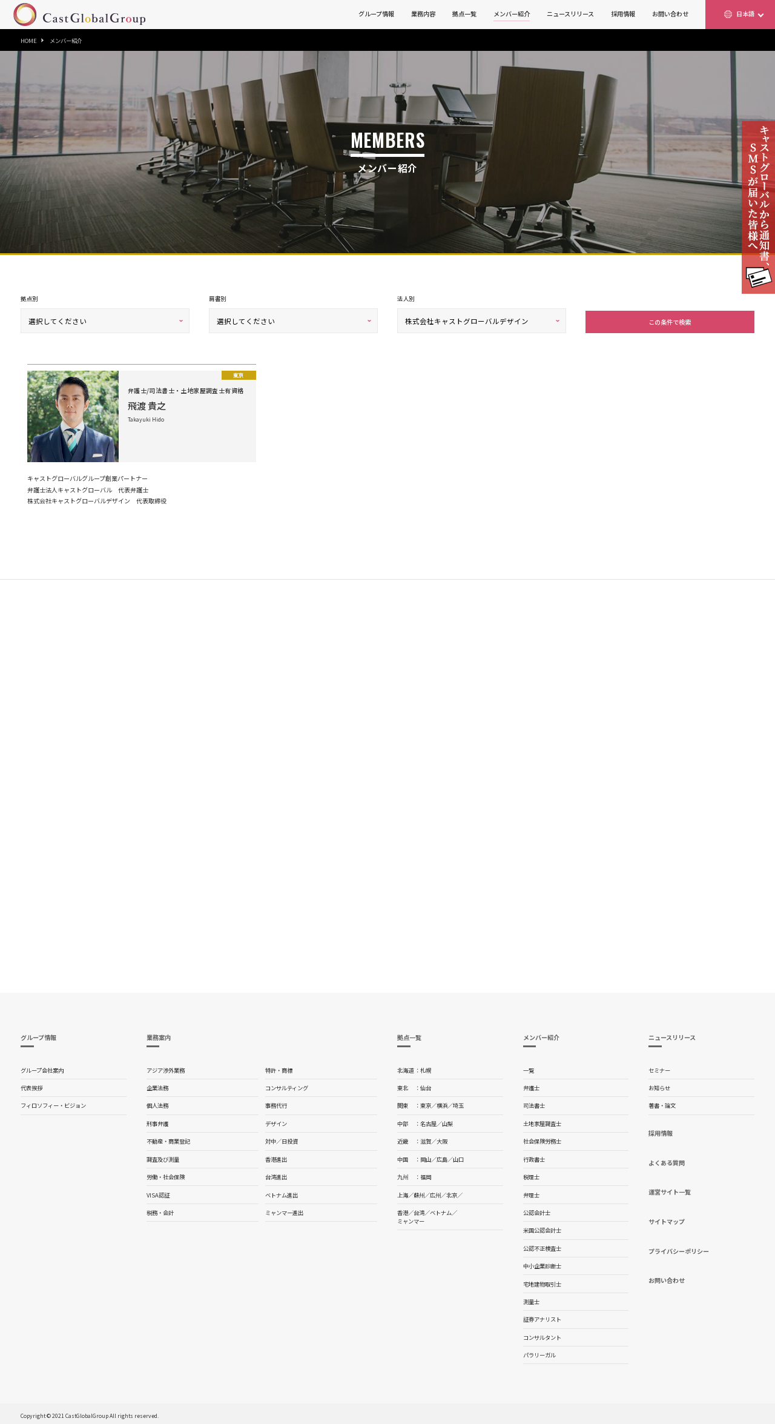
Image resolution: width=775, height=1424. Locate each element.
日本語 (745, 13)
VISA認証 (158, 1192)
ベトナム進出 (281, 1192)
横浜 (442, 1103)
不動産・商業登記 (168, 1138)
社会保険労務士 (542, 1138)
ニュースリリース (570, 13)
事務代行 (276, 1103)
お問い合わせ (670, 13)
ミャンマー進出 (284, 1210)
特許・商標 (278, 1068)
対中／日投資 (281, 1138)
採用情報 (623, 13)
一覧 (528, 1068)
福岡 (425, 1174)
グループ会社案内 (42, 1068)
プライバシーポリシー (678, 1248)
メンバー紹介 (511, 13)
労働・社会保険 (166, 1174)
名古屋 (428, 1121)
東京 (425, 1103)
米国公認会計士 (542, 1228)
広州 (435, 1192)
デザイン (276, 1121)
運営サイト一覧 (669, 1189)
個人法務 (157, 1103)
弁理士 (531, 1192)
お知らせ (659, 1085)
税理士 (531, 1174)
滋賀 (425, 1138)
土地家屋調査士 (542, 1121)
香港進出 (276, 1157)
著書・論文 (662, 1103)
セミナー (659, 1068)
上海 (402, 1192)
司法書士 (534, 1103)
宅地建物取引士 (542, 1281)
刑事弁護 (157, 1121)
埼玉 (458, 1103)
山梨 (447, 1121)
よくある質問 (666, 1160)
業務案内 (159, 1034)
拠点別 (29, 298)
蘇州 (419, 1192)
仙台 (425, 1085)
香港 (402, 1210)
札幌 (425, 1068)
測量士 (531, 1299)
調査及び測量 (163, 1157)
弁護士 (531, 1085)
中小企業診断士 (542, 1263)
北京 (451, 1192)
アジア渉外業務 (166, 1068)
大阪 (442, 1138)
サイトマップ (666, 1219)
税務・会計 (160, 1210)
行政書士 (534, 1157)
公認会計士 (536, 1210)
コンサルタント (542, 1335)
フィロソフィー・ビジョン (53, 1103)
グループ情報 (376, 13)
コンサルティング (286, 1085)
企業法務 (157, 1085)
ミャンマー (410, 1218)
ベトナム (441, 1210)
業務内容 (423, 13)
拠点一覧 (464, 13)
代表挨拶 (31, 1085)
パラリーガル (539, 1352)
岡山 (425, 1157)
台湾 (419, 1210)
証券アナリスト (542, 1317)
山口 (458, 1157)
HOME (29, 40)
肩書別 (217, 298)
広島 (442, 1157)
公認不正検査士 (542, 1246)
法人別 (405, 298)
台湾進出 (276, 1174)
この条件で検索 (669, 319)
